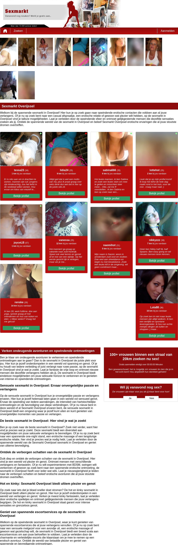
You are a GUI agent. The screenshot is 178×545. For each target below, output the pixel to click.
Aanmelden (168, 30)
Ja (130, 398)
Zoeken (18, 30)
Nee (151, 398)
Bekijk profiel (21, 195)
